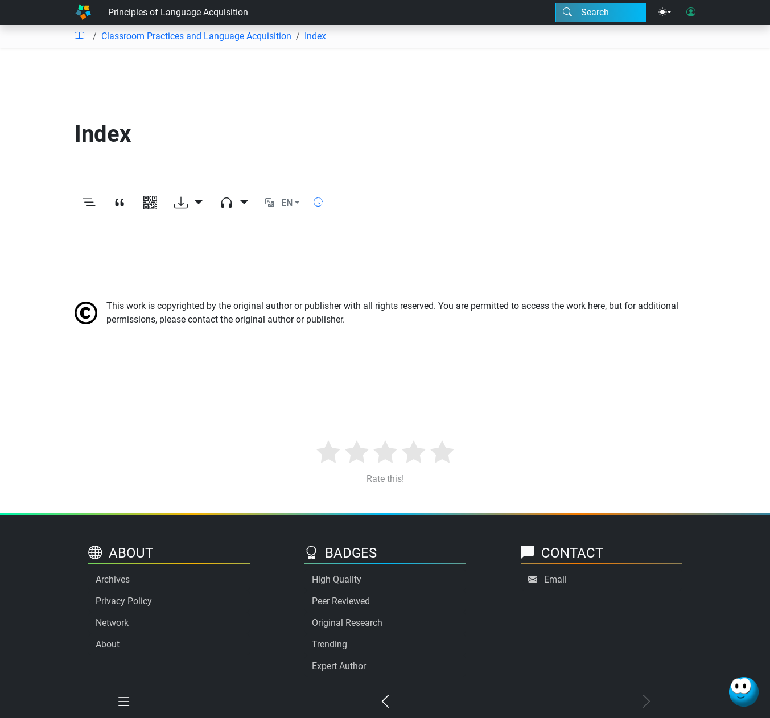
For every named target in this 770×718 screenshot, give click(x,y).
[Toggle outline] (89, 203)
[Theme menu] (664, 12)
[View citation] (119, 203)
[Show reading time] (318, 202)
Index (315, 36)
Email (555, 579)
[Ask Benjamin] (744, 692)
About (108, 644)
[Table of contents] (79, 36)
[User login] (691, 12)
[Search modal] (600, 12)
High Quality (336, 579)
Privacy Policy (124, 601)
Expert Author (339, 666)
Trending (329, 644)
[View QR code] (150, 203)
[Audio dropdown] (234, 203)
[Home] (83, 12)
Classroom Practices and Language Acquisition (196, 36)
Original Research (347, 622)
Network (112, 622)
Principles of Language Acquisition (178, 12)
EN (287, 202)
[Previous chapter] (385, 702)
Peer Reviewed (341, 601)
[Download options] (188, 203)
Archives (113, 579)
